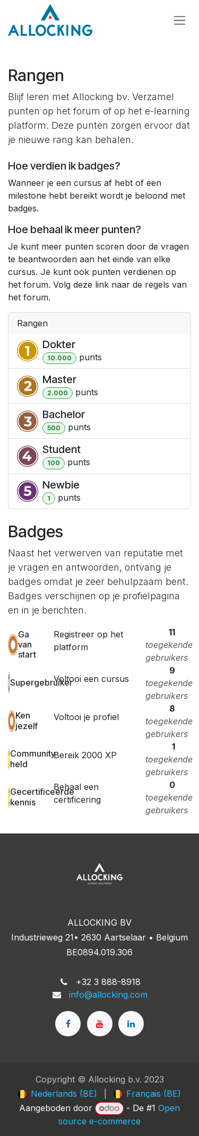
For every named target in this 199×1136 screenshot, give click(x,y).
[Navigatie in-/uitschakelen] (179, 20)
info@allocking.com (108, 994)
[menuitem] (57, 1094)
